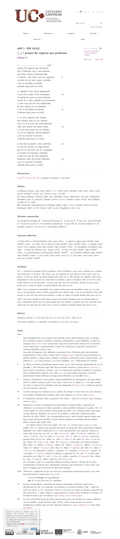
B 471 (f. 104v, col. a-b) (28, 178)
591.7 (84, 385)
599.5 (50, 445)
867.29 (83, 505)
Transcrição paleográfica (91, 51)
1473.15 (60, 436)
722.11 (26, 450)
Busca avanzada (96, 27)
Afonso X (22, 57)
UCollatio (87, 55)
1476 (36, 361)
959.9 (80, 495)
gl (76, 12)
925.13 (85, 450)
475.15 (78, 395)
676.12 (65, 459)
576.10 (73, 495)
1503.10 (40, 453)
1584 (33, 343)
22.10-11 (93, 367)
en (85, 12)
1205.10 (63, 442)
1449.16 (85, 456)
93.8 (56, 495)
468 (100, 358)
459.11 (75, 505)
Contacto (15, 524)
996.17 (78, 445)
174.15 (76, 385)
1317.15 (34, 436)
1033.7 (46, 448)
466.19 (82, 433)
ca (102, 12)
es (93, 12)
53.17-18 (55, 474)
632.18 (96, 439)
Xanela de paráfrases (90, 53)
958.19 (76, 448)
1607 (39, 343)
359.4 (67, 495)
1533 (54, 361)
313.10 (65, 433)
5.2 (61, 373)
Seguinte (99, 59)
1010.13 (98, 445)
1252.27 (57, 456)
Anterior (88, 59)
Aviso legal (16, 522)
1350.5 (33, 401)
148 (100, 493)
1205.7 (40, 442)
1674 (73, 361)
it (89, 12)
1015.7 (87, 425)
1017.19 (91, 395)
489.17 (68, 439)
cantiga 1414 (66, 355)
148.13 (61, 495)
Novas (83, 39)
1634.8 (37, 459)
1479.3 (84, 436)
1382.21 (29, 508)
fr (97, 12)
